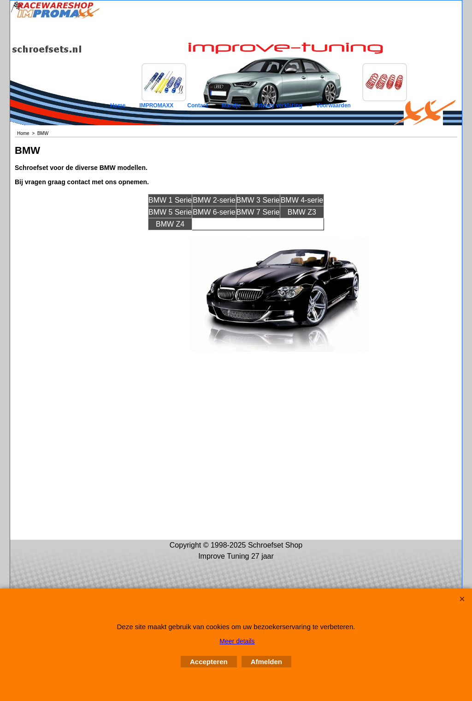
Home (117, 105)
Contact (197, 105)
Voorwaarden (333, 105)
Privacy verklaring (278, 105)
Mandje (231, 105)
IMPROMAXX (156, 105)
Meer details (236, 641)
